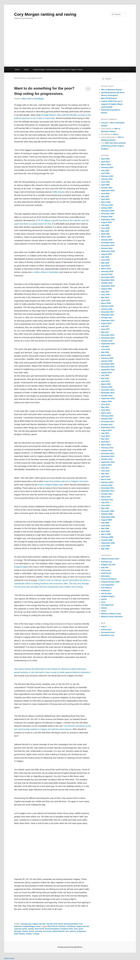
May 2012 (105, 474)
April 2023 (105, 173)
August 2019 (106, 254)
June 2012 (105, 471)
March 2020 (106, 237)
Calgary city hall (82, 926)
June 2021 (105, 193)
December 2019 (107, 243)
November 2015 (107, 367)
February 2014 (107, 416)
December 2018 (107, 277)
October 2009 (106, 514)
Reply (36, 934)
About (26, 69)
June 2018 (105, 295)
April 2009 (105, 531)
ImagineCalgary (21, 567)
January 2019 (106, 274)
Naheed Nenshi (59, 931)
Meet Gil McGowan (109, 98)
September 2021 (108, 190)
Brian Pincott (53, 926)
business (62, 926)
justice (31, 931)
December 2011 (107, 488)
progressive (81, 931)
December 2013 (107, 422)
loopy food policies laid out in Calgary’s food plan (66, 481)
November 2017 (107, 315)
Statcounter (9, 958)
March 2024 (106, 165)
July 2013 (105, 433)
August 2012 (106, 465)
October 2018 (106, 283)
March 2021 (106, 202)
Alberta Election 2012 (110, 559)
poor (67, 931)
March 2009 (106, 534)
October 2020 (106, 217)
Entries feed (106, 629)
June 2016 (105, 349)
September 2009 (108, 517)
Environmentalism (71, 924)
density (31, 929)
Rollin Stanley (58, 192)
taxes (38, 926)
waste (103, 611)
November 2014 (107, 393)
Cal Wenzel (71, 926)
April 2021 (105, 199)
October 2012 (106, 459)
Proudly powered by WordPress (70, 947)
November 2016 (107, 338)
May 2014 (105, 407)
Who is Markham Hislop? (111, 90)
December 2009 (107, 511)
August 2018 (106, 289)
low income (47, 931)
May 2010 (105, 508)
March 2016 (106, 355)
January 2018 (106, 309)
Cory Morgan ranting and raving (45, 14)
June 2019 (105, 260)
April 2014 (105, 410)
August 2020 (106, 222)
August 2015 (106, 372)
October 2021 (106, 188)
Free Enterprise (107, 585)
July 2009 (105, 523)
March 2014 (106, 413)
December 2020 (107, 211)
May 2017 (105, 332)
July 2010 (105, 502)
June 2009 (105, 526)
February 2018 (107, 306)
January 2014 (106, 419)
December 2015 (107, 364)
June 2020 (105, 228)
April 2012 (105, 476)
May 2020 (105, 231)
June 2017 (105, 329)
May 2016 (105, 352)
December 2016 (107, 335)
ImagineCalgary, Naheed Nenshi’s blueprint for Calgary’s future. (58, 69)
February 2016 (107, 358)
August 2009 (106, 520)
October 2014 (106, 396)
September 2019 (108, 251)
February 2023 (107, 176)
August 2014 (106, 401)
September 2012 (108, 462)
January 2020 (106, 240)
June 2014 (105, 404)
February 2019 (107, 271)
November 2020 (107, 214)
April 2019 (105, 266)
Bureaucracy (26, 924)
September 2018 (108, 286)
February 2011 (107, 500)
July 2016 (105, 346)
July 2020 (105, 225)
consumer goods (20, 929)
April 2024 (105, 162)
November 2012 (107, 456)
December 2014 (107, 390)
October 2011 (106, 494)
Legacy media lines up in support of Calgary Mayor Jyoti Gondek (112, 104)
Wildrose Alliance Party (111, 614)
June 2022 (105, 182)
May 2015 (105, 378)
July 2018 (105, 292)
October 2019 (106, 248)
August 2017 (106, 323)
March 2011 (106, 497)
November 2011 (107, 491)
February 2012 (107, 482)
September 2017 (108, 320)
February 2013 (107, 448)
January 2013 (106, 451)
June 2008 (105, 546)
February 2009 (107, 537)
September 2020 (108, 219)
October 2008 (106, 540)
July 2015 (105, 375)
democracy (106, 570)
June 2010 (105, 505)
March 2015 (106, 384)
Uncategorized (107, 605)
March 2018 (106, 303)
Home (17, 69)
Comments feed (108, 632)
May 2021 (105, 196)
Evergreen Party (66, 929)
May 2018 (105, 297)
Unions (104, 608)
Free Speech (106, 588)
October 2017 (106, 318)
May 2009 (105, 528)
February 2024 (107, 167)
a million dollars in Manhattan (45, 272)
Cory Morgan (39, 99)
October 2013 (106, 425)
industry (25, 931)
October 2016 (106, 341)
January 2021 (106, 208)
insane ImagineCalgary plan (50, 484)
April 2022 (105, 185)
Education (105, 576)
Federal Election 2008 (110, 582)
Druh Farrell (58, 924)
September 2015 (108, 370)
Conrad (104, 123)
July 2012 (105, 468)
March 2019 (106, 269)
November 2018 (107, 280)
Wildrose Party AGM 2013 (112, 616)
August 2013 (106, 430)
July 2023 (105, 170)
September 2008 (108, 543)
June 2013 (105, 436)
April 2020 (105, 234)
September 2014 (108, 398)
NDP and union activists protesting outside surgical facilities (113, 146)
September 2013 (108, 427)
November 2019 (107, 245)
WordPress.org (107, 635)
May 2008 (105, 549)
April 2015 (105, 381)
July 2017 (105, 326)
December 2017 (107, 312)
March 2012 (106, 479)
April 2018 (105, 300)
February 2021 (107, 205)
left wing (38, 931)
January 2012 (106, 485)
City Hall (49, 924)
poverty (73, 931)
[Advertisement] (70, 46)
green (81, 929)
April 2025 (105, 159)
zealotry (29, 934)
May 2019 (105, 263)
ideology (17, 931)
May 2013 (105, 439)
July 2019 (105, 257)
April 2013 (105, 442)
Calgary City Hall (38, 924)
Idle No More (106, 593)
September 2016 (108, 344)
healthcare (105, 591)
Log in (104, 626)
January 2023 (106, 179)
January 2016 (106, 361)
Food (76, 929)
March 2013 (106, 445)
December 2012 (107, 453)
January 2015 (106, 387)
